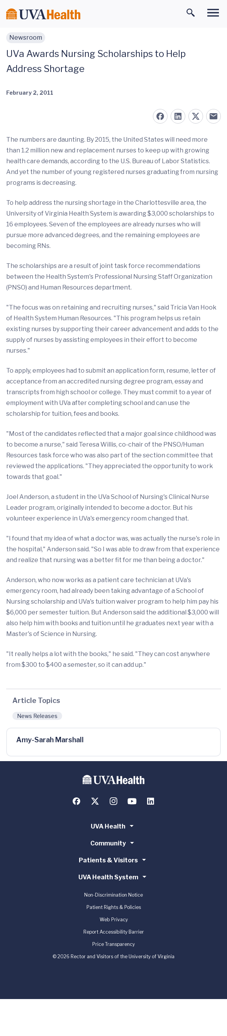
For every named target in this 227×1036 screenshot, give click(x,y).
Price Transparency (113, 944)
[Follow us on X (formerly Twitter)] (95, 801)
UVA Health (113, 825)
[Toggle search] (191, 12)
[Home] (43, 14)
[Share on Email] (213, 116)
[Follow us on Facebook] (76, 801)
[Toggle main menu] (213, 12)
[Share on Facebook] (160, 116)
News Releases (37, 716)
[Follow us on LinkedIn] (150, 801)
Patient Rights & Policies (113, 907)
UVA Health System (113, 876)
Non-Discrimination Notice (113, 895)
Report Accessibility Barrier (113, 932)
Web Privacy (114, 919)
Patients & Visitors (114, 859)
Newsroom (25, 37)
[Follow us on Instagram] (113, 801)
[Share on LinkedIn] (178, 116)
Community (113, 842)
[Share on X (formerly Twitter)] (195, 116)
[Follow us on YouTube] (132, 801)
